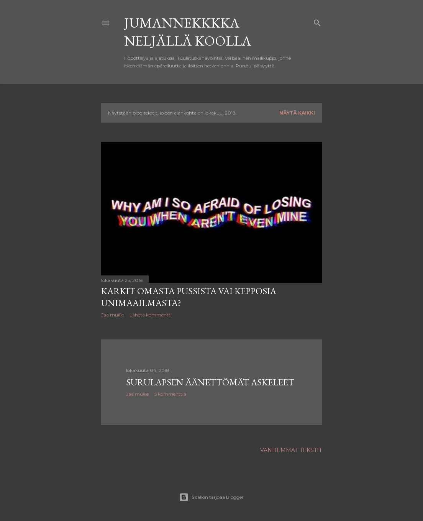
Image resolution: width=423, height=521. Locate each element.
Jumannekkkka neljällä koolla (187, 32)
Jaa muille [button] (112, 315)
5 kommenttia (170, 394)
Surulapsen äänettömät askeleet (210, 382)
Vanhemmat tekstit (291, 450)
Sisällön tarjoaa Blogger (211, 497)
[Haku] (317, 21)
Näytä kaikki (297, 113)
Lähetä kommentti (151, 315)
